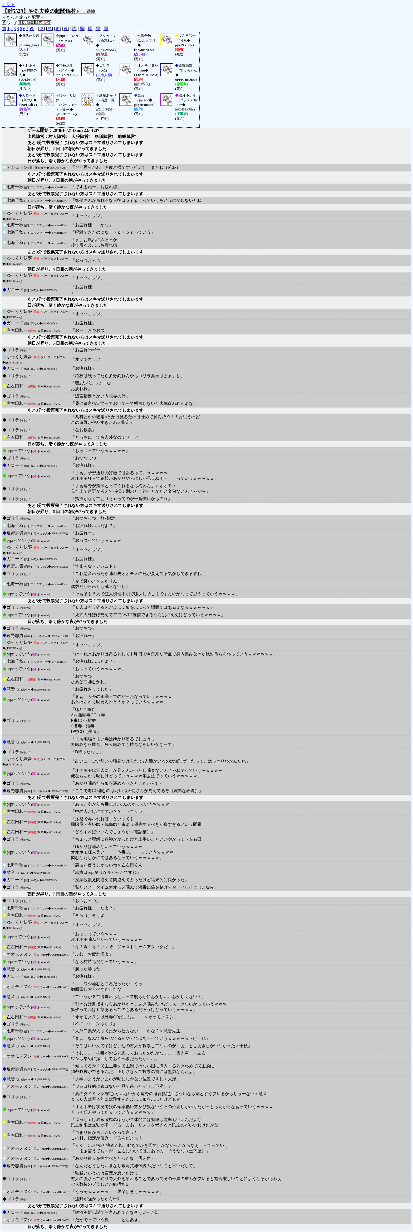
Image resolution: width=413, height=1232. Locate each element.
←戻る (8, 4)
